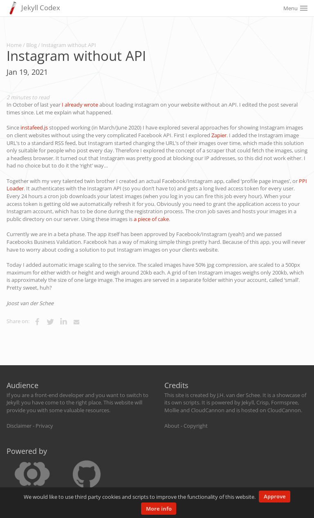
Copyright (196, 425)
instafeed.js (34, 127)
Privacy (44, 425)
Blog (31, 45)
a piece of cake (151, 219)
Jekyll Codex (33, 8)
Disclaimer (19, 425)
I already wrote (80, 104)
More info (159, 508)
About (171, 425)
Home (14, 45)
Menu (295, 8)
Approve (275, 496)
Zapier (219, 135)
